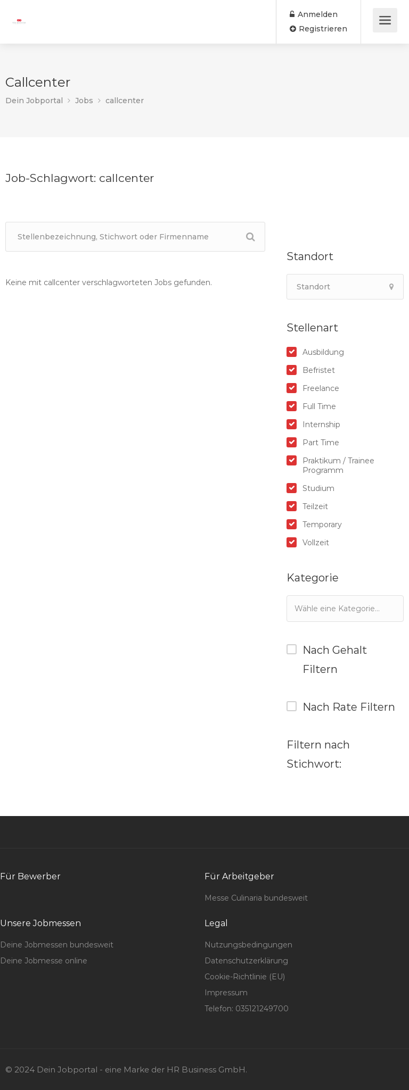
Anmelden (314, 14)
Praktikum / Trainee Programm (338, 465)
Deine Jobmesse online (43, 961)
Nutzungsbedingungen (248, 945)
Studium (318, 488)
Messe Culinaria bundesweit (256, 898)
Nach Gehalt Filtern (334, 660)
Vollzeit (315, 542)
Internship (321, 424)
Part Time (320, 442)
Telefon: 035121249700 (246, 1008)
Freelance (320, 388)
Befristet (318, 370)
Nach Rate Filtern (348, 707)
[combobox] (345, 608)
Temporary (322, 524)
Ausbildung (323, 352)
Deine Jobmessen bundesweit (56, 945)
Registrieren (318, 29)
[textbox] (347, 608)
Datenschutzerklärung (246, 961)
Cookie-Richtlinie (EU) (244, 976)
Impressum (226, 992)
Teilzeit (315, 506)
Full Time (319, 406)
